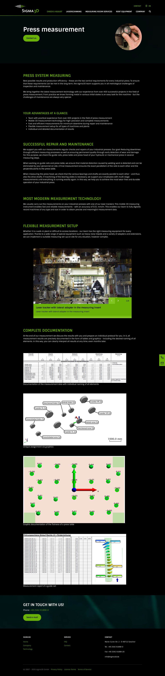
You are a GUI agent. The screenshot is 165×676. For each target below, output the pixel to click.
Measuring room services (98, 11)
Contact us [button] (31, 38)
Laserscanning (74, 11)
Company (140, 11)
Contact (137, 6)
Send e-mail (32, 617)
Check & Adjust (55, 11)
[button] (150, 11)
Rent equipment (124, 11)
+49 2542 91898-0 (39, 610)
